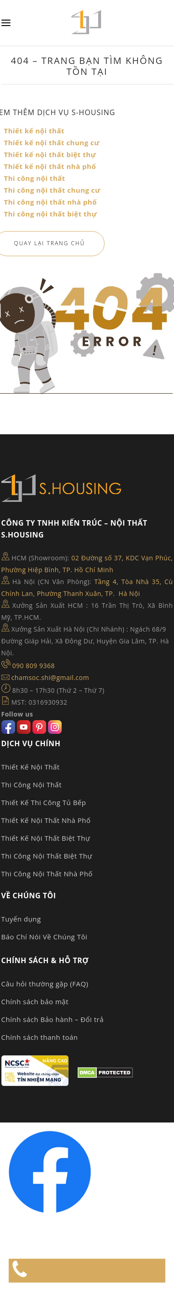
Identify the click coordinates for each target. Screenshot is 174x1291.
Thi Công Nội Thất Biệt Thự (46, 855)
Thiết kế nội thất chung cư (52, 142)
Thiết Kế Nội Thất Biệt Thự (45, 838)
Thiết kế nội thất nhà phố (50, 166)
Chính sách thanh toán (39, 1037)
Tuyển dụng (21, 918)
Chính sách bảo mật (35, 1001)
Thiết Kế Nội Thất (30, 766)
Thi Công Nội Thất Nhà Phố (47, 873)
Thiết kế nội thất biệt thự (50, 154)
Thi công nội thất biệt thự (50, 213)
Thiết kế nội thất (34, 130)
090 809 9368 (33, 665)
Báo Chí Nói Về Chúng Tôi (44, 936)
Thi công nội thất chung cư (52, 190)
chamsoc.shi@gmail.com (50, 677)
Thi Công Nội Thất (31, 784)
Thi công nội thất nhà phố (50, 201)
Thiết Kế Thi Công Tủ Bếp (43, 802)
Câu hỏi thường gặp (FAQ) (45, 983)
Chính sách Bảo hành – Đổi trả (52, 1019)
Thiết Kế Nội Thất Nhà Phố (46, 820)
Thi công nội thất (34, 178)
